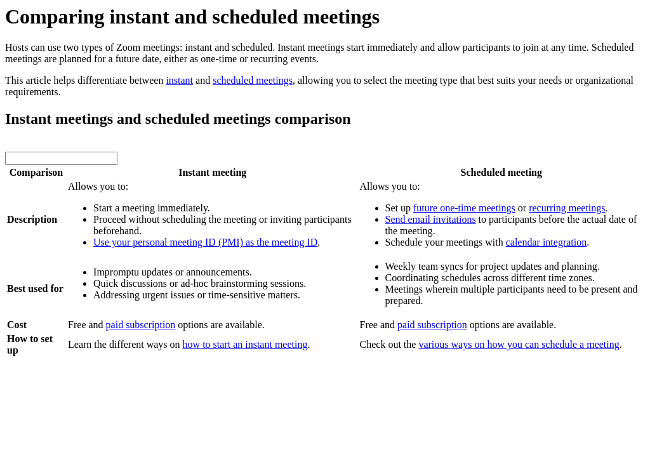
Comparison (36, 172)
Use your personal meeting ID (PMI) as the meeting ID (205, 242)
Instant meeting (212, 172)
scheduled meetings (253, 80)
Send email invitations (430, 219)
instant (179, 80)
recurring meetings (567, 207)
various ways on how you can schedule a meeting (518, 344)
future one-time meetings (464, 207)
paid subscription (141, 324)
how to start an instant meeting (245, 344)
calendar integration (546, 242)
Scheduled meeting (501, 172)
